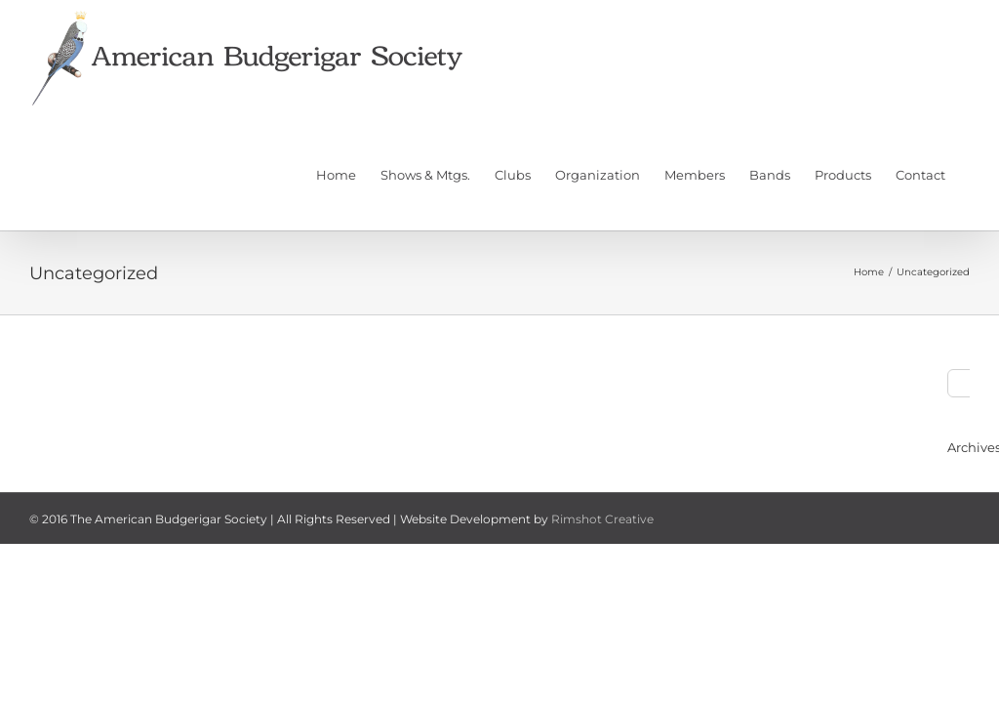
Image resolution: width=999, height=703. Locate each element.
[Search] (961, 383)
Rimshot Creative (602, 519)
